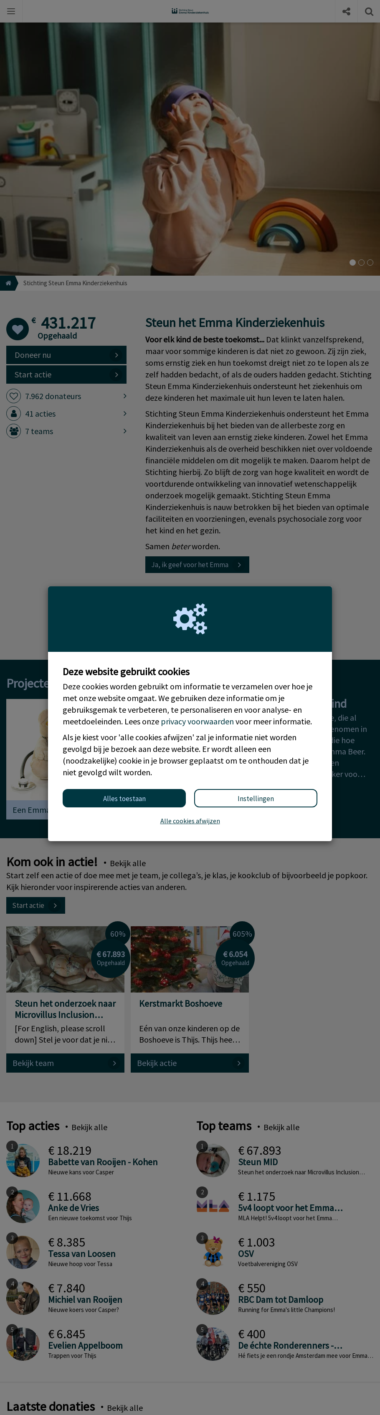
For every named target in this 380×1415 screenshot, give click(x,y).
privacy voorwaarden (197, 721)
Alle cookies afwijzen (190, 821)
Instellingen (256, 798)
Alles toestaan (124, 798)
